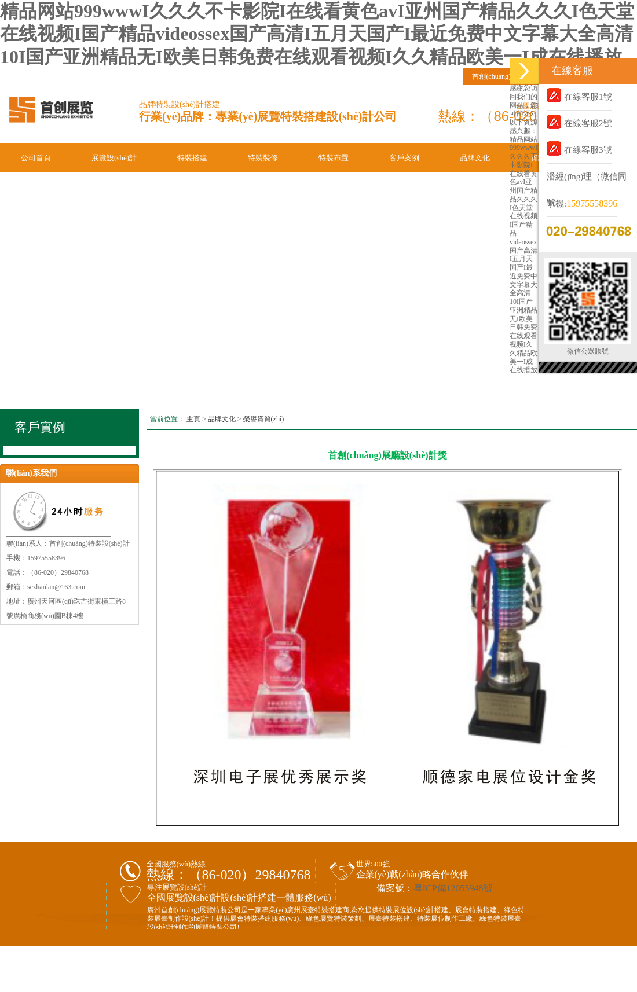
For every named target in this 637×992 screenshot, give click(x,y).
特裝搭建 (192, 157)
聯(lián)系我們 (44, 181)
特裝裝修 (263, 157)
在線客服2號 (579, 122)
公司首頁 (36, 157)
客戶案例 (404, 157)
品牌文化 (475, 157)
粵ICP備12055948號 (453, 888)
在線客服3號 (579, 148)
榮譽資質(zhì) (263, 419)
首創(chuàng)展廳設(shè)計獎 (387, 455)
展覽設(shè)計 (114, 157)
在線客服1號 (579, 95)
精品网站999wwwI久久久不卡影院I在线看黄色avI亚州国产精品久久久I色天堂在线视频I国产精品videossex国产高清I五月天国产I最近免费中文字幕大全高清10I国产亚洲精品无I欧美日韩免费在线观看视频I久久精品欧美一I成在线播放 (317, 34)
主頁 (193, 419)
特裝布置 (333, 157)
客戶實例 (39, 427)
